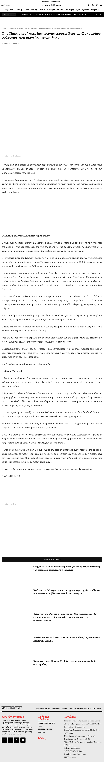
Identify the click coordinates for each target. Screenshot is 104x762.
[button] (6, 5)
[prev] (96, 14)
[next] (100, 14)
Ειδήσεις (10, 29)
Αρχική (4, 29)
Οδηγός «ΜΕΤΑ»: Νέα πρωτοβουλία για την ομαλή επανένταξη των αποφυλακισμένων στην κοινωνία (66, 524)
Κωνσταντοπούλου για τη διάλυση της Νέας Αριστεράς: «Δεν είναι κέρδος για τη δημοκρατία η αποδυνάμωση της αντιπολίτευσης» (65, 573)
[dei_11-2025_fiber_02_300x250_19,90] (52, 183)
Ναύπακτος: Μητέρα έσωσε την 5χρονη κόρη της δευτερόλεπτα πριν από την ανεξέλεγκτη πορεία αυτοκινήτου (67, 547)
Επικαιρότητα (18, 29)
